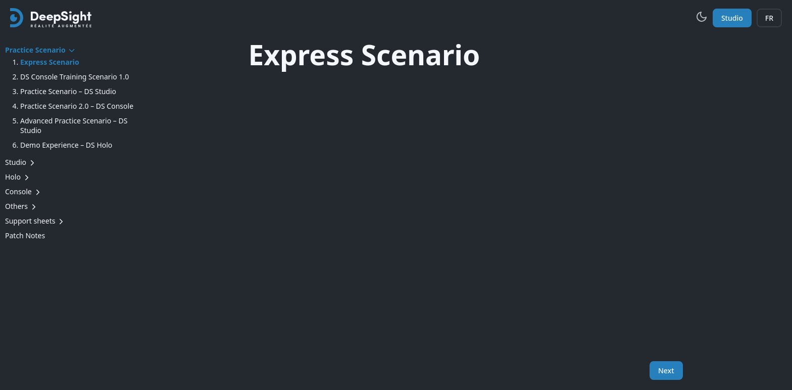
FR (769, 18)
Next (666, 370)
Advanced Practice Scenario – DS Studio (73, 125)
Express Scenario (49, 62)
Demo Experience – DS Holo (66, 145)
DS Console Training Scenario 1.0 (74, 76)
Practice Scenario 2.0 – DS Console (76, 106)
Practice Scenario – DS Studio (68, 91)
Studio (732, 18)
